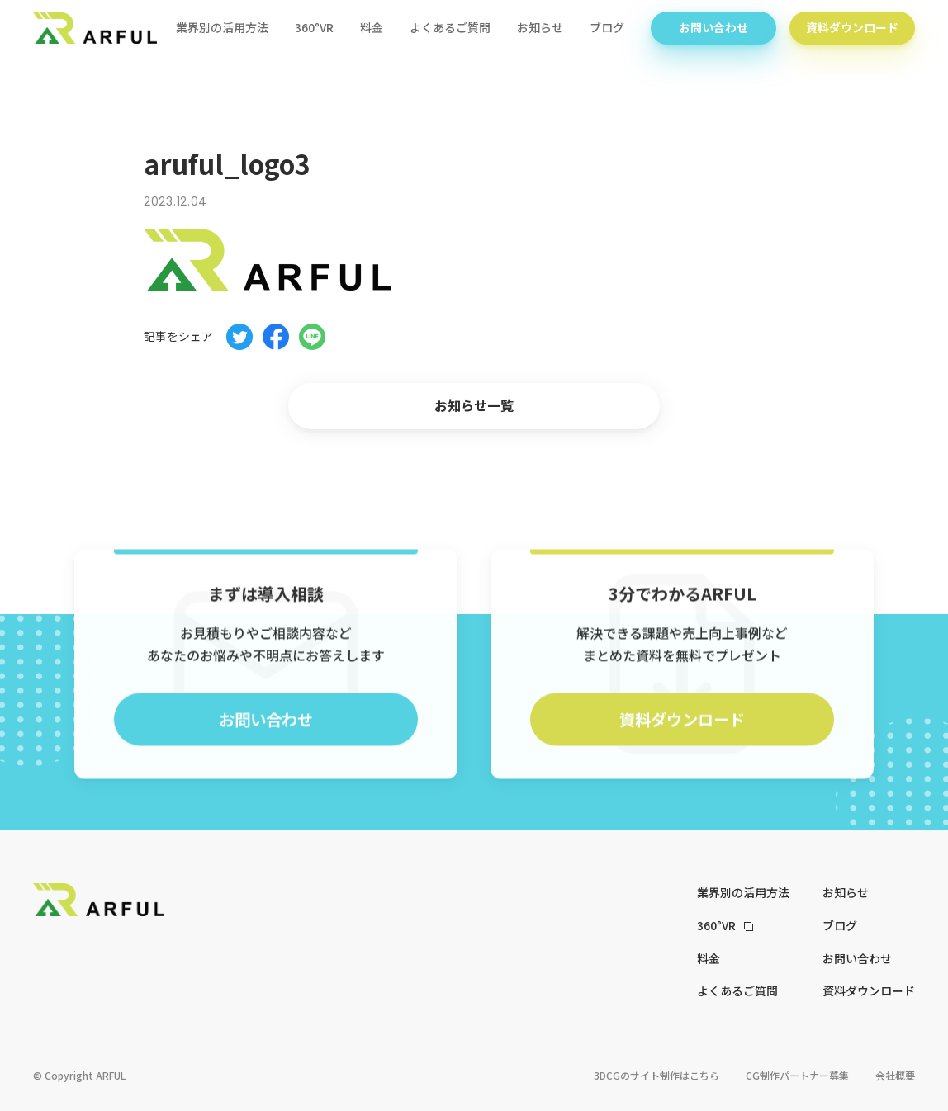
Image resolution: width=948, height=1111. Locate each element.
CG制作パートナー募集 (797, 1075)
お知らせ (540, 29)
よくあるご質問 (450, 29)
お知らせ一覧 (474, 405)
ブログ (607, 29)
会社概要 (895, 1075)
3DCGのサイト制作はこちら (656, 1075)
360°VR (314, 29)
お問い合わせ (713, 29)
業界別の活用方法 (222, 29)
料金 (371, 29)
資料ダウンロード (852, 29)
